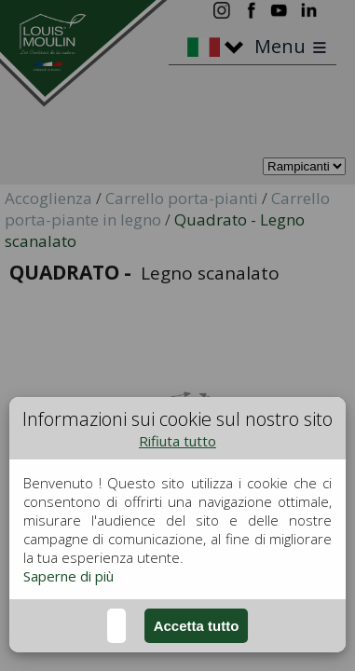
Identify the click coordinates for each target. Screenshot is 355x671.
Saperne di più (68, 576)
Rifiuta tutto (177, 440)
